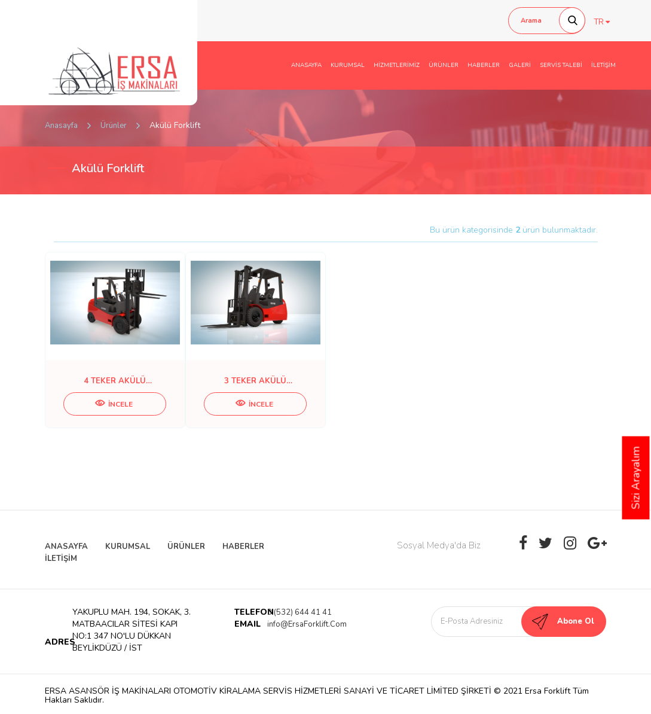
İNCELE (114, 404)
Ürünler (113, 125)
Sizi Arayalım (636, 478)
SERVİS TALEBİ (561, 65)
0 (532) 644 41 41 (299, 612)
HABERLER (483, 65)
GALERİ (520, 65)
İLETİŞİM (603, 65)
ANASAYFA (306, 65)
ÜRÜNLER (444, 65)
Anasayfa (61, 125)
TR (602, 22)
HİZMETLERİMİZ (397, 65)
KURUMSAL (348, 65)
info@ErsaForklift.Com (307, 624)
